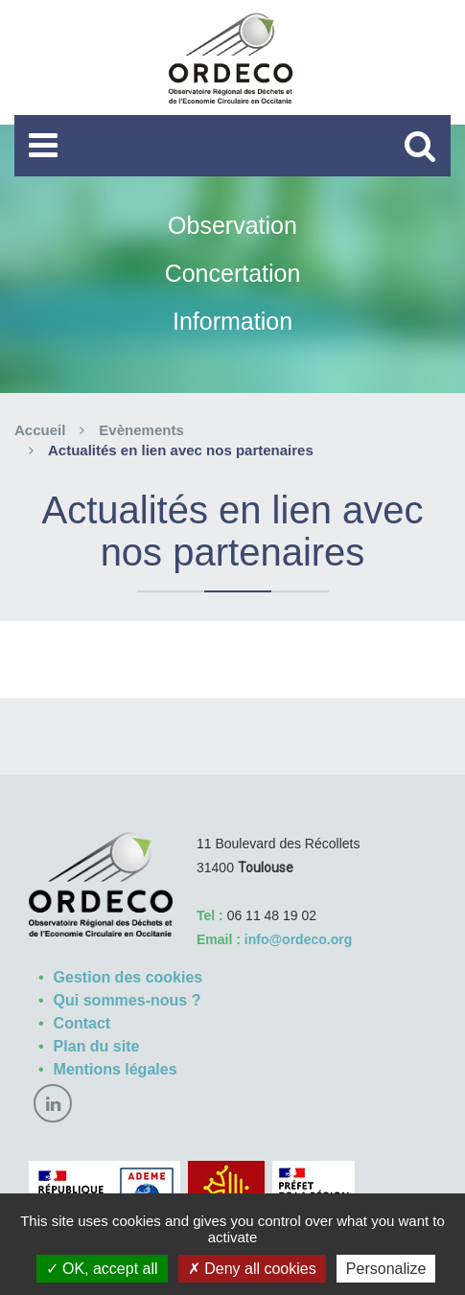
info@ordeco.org (298, 939)
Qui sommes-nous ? (127, 1000)
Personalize (386, 1268)
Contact (82, 1023)
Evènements (141, 430)
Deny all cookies (252, 1268)
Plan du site (97, 1046)
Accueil (39, 430)
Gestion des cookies (128, 977)
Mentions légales (115, 1069)
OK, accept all (102, 1268)
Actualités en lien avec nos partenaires (181, 450)
